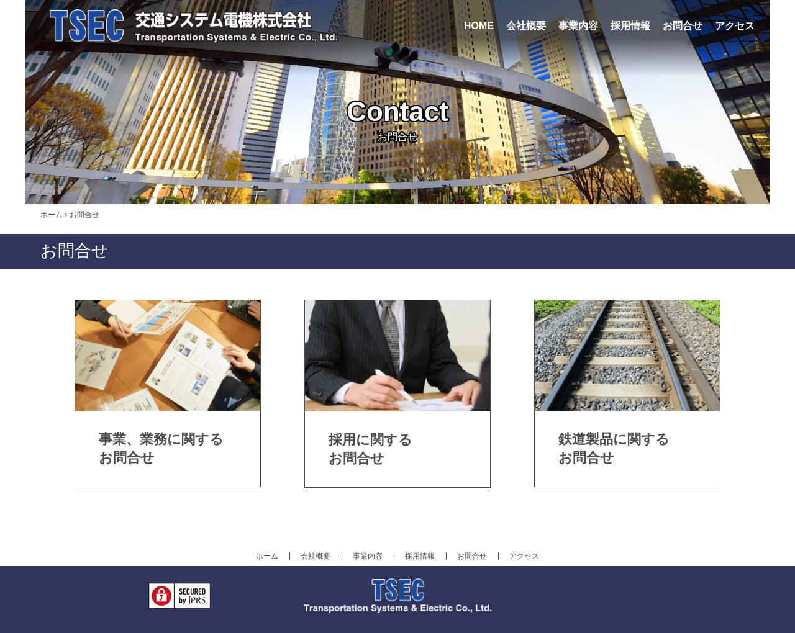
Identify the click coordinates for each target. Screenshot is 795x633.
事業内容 (578, 25)
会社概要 (526, 25)
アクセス (735, 25)
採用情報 (630, 25)
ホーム (51, 214)
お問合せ (682, 25)
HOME (479, 25)
